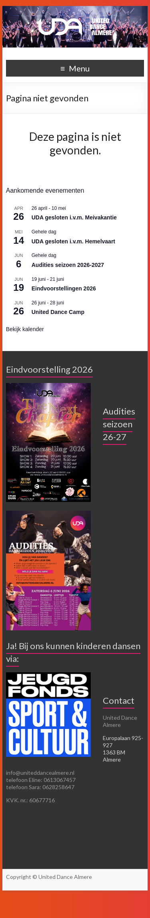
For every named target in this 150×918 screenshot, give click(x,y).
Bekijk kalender (25, 329)
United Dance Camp (58, 312)
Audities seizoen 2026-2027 (68, 265)
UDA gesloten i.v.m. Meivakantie (74, 217)
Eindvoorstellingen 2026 (64, 288)
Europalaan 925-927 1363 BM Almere (123, 748)
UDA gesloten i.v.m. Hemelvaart (73, 241)
